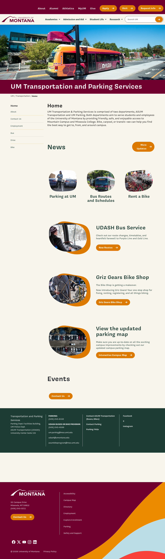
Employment (17, 126)
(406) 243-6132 (56, 419)
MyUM (82, 8)
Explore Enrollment (73, 520)
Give (93, 8)
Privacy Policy (49, 551)
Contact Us (16, 119)
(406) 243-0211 (18, 508)
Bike (12, 147)
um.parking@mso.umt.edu (60, 432)
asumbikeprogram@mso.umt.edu (63, 443)
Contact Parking (93, 424)
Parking (67, 526)
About (41, 8)
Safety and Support (73, 533)
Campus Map (70, 500)
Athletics (68, 8)
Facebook (127, 416)
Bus (12, 133)
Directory (68, 507)
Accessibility (69, 493)
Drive (13, 140)
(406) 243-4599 (56, 427)
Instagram (128, 426)
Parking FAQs (92, 429)
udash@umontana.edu (58, 437)
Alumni (54, 8)
